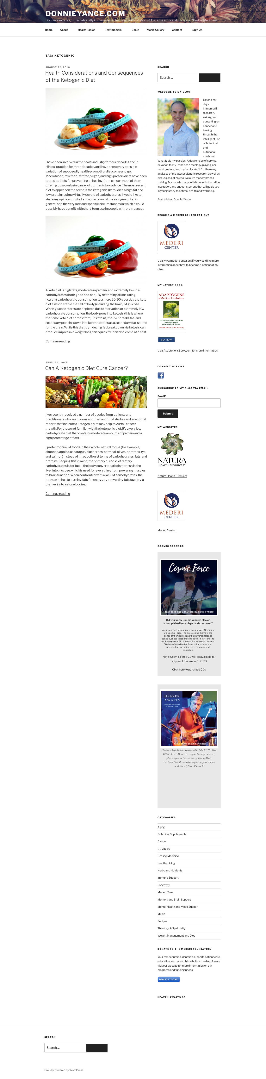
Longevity (164, 885)
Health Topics (88, 29)
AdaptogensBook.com (177, 350)
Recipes (162, 921)
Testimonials (115, 29)
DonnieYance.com (86, 13)
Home (49, 29)
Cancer (162, 841)
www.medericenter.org (178, 260)
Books (135, 29)
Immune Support (168, 877)
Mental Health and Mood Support (178, 906)
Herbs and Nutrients (170, 870)
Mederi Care (165, 892)
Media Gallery (155, 29)
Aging (161, 827)
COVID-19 (164, 848)
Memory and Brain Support (174, 899)
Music (161, 913)
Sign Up (197, 29)
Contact (179, 29)
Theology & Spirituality (171, 928)
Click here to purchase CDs (189, 669)
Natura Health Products (172, 475)
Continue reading (58, 341)
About (65, 29)
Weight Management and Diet (176, 935)
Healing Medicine (168, 856)
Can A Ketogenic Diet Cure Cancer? (86, 368)
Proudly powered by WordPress (63, 1070)
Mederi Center (166, 530)
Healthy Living (166, 863)
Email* (189, 401)
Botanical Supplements (172, 834)
